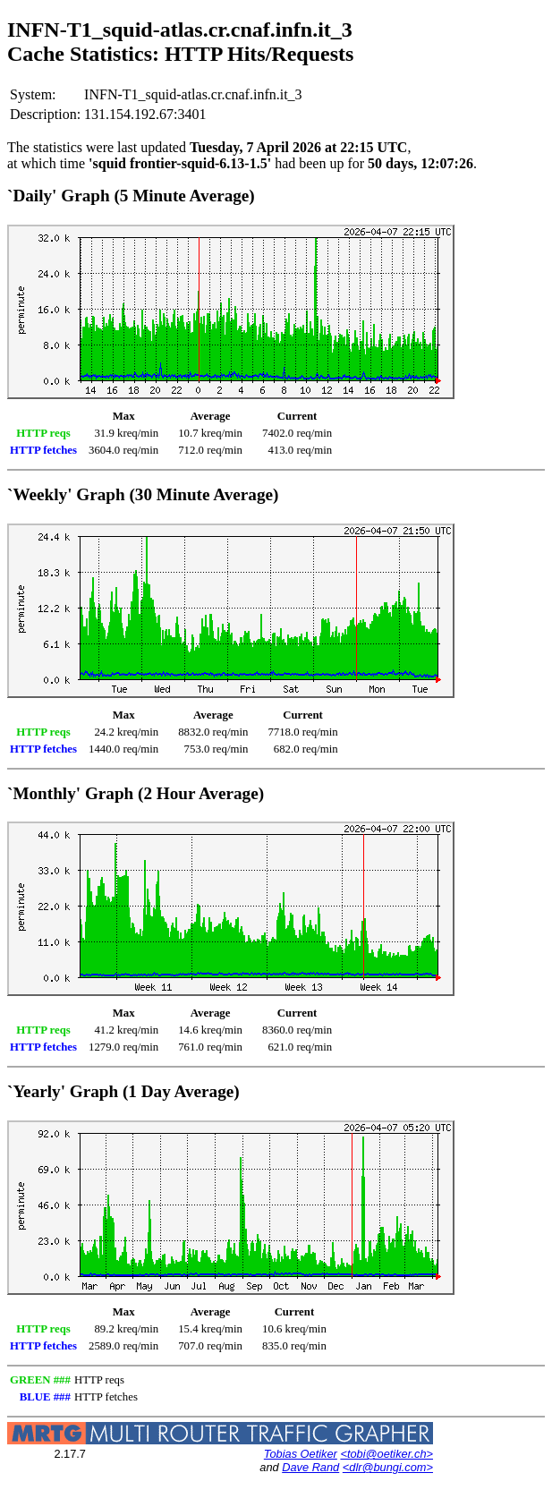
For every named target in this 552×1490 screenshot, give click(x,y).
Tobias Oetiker (300, 1453)
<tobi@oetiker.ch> (386, 1453)
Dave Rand (310, 1467)
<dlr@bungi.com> (388, 1467)
